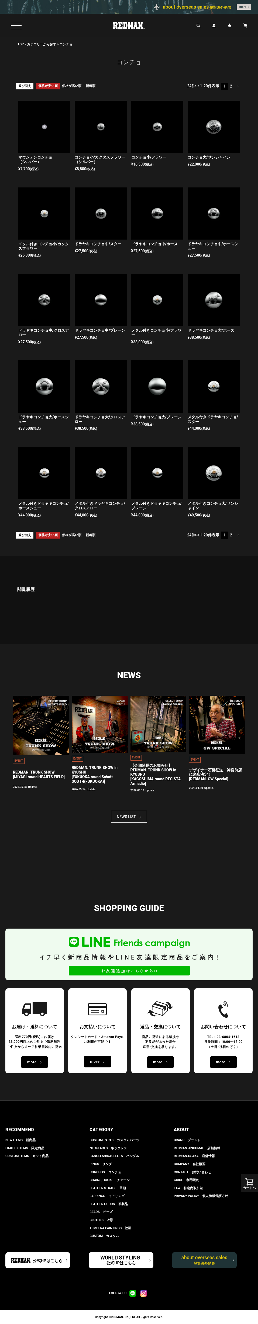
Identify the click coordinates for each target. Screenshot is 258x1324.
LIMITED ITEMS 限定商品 (24, 1148)
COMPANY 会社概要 (189, 1164)
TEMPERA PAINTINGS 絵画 (110, 1228)
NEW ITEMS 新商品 (20, 1140)
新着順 (90, 86)
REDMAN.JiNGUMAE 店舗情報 (197, 1148)
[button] (238, 86)
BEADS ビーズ (101, 1212)
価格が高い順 (71, 86)
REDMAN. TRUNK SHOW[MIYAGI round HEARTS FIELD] (39, 774)
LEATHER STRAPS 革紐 (108, 1188)
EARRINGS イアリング (107, 1196)
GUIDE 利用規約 (186, 1180)
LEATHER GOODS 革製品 (109, 1204)
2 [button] (231, 86)
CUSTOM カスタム (104, 1236)
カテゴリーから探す (41, 44)
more (242, 7)
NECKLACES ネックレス (108, 1148)
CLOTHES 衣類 (101, 1220)
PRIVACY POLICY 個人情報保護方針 (201, 1196)
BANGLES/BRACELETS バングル (114, 1156)
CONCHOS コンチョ (105, 1172)
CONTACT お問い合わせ (192, 1172)
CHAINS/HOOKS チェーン (109, 1180)
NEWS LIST (126, 817)
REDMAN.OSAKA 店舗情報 (194, 1156)
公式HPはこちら (47, 1260)
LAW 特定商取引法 (188, 1188)
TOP (21, 44)
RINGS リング (101, 1164)
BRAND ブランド (187, 1140)
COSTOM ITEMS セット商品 (27, 1156)
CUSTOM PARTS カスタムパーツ (114, 1140)
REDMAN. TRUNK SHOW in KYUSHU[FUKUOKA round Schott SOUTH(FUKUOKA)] (95, 774)
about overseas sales (204, 1260)
